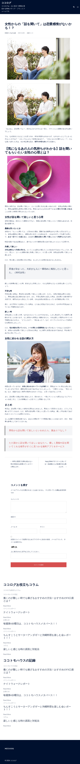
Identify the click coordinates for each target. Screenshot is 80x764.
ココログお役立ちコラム (12, 590)
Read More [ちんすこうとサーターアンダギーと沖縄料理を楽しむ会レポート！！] (7, 643)
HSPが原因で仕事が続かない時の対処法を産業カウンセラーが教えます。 (22, 464)
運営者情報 (9, 749)
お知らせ (6, 620)
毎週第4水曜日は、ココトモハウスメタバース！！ (30, 623)
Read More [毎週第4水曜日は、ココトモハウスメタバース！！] (7, 629)
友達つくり (30, 33)
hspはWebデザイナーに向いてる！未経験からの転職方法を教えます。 (55, 464)
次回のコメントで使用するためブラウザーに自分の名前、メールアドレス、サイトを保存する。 (38, 541)
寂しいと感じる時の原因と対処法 (21, 649)
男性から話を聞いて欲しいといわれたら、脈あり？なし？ (38, 430)
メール (14, 527)
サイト (42, 527)
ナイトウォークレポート (16, 612)
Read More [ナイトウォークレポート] (7, 617)
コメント (15, 499)
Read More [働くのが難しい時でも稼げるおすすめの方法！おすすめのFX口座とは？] (7, 606)
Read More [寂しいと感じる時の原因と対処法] (7, 654)
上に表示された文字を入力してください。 (25, 552)
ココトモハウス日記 (10, 594)
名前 (13, 517)
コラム (5, 645)
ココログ (6, 2)
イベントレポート (9, 609)
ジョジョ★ (12, 33)
